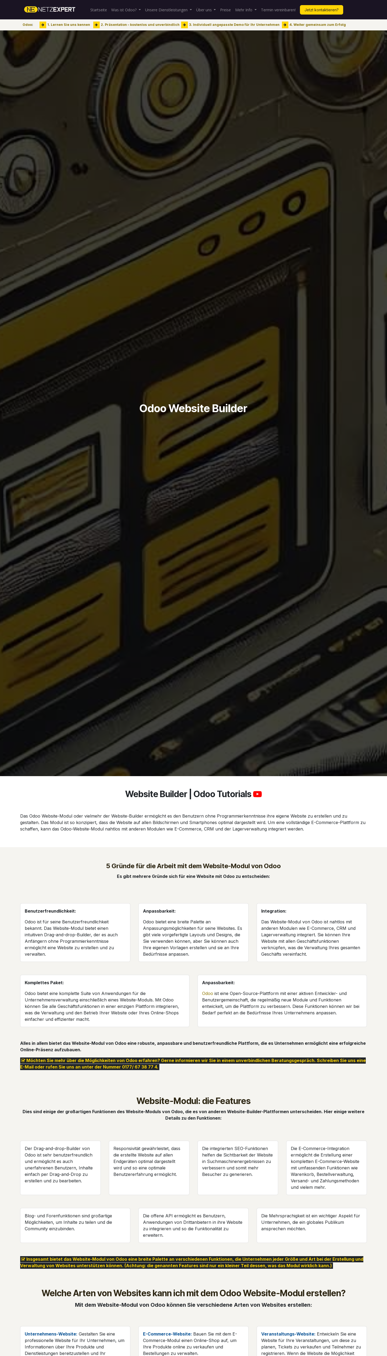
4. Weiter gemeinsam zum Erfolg (317, 25)
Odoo (27, 25)
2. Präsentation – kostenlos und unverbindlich (140, 25)
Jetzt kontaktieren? (321, 10)
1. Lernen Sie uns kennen (68, 25)
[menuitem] (98, 10)
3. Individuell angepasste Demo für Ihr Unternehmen (234, 25)
